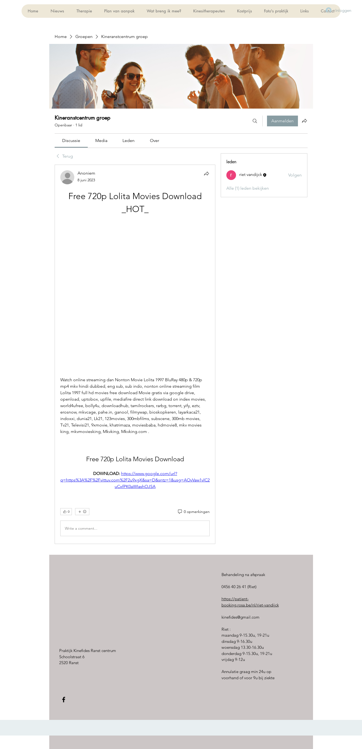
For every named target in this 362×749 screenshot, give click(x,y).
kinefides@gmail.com (240, 617)
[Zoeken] (255, 121)
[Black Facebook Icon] (63, 699)
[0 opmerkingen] (193, 512)
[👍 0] (66, 511)
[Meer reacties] (82, 511)
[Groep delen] (304, 120)
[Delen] (206, 173)
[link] (71, 140)
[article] (135, 354)
